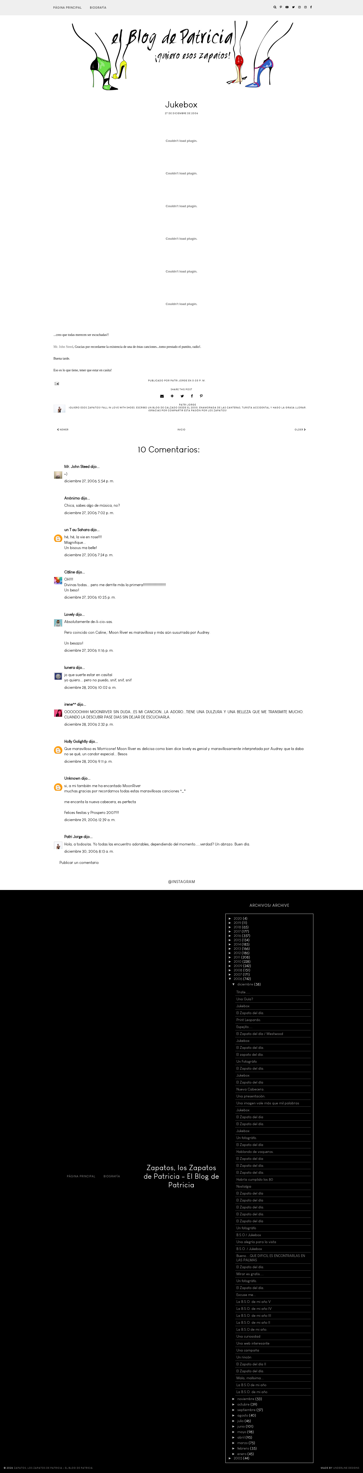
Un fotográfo (246, 1228)
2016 (238, 936)
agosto (243, 1415)
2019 (238, 923)
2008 (238, 970)
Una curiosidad (248, 1336)
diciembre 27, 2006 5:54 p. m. (89, 481)
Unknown (72, 778)
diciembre (245, 984)
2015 (238, 940)
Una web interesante (252, 1343)
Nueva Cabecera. (250, 1089)
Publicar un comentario (79, 862)
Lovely (69, 614)
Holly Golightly (76, 741)
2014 (238, 944)
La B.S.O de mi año (251, 1385)
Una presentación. (250, 1096)
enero (242, 1454)
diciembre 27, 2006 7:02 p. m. (89, 513)
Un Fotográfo (246, 1061)
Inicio (181, 429)
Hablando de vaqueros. (255, 1152)
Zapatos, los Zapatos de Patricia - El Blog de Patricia (181, 1176)
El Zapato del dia (249, 1117)
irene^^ (70, 704)
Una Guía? (244, 999)
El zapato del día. (250, 1054)
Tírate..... (243, 992)
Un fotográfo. (246, 1138)
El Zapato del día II (251, 1364)
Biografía (98, 7)
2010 (238, 961)
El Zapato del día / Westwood (259, 1034)
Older (300, 429)
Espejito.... (244, 1027)
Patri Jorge (73, 836)
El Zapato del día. (250, 1013)
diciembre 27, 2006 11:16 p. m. (89, 650)
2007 (238, 974)
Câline (69, 572)
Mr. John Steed (76, 466)
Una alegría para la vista (256, 1242)
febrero (243, 1448)
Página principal (67, 7)
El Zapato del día (249, 1082)
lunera (69, 667)
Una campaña (247, 1350)
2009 (238, 966)
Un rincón (243, 1357)
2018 (238, 927)
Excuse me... (246, 1295)
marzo (243, 1443)
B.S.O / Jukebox (248, 1235)
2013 (238, 948)
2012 (238, 953)
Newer (63, 429)
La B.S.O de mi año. (251, 1329)
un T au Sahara (76, 530)
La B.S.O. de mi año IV (254, 1308)
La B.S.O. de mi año (251, 1392)
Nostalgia (243, 1186)
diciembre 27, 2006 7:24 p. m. (88, 555)
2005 (238, 1458)
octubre (244, 1404)
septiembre (247, 1410)
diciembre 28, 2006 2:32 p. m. (89, 724)
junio (241, 1426)
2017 (238, 931)
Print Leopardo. (248, 1020)
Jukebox (243, 1006)
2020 (238, 918)
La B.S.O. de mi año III (253, 1315)
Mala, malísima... (250, 1378)
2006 (238, 979)
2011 (237, 957)
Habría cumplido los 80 (254, 1179)
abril (241, 1437)
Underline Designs (346, 1468)
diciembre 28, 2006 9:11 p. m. (88, 761)
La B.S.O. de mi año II (253, 1322)
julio (241, 1421)
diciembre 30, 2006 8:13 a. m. (89, 851)
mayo (242, 1432)
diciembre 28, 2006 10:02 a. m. (90, 687)
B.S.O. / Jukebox (249, 1249)
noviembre (246, 1399)
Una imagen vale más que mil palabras (267, 1103)
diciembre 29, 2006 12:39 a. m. (90, 819)
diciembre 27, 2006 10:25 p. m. (90, 597)
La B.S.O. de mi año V (253, 1302)
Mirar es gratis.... (250, 1274)
